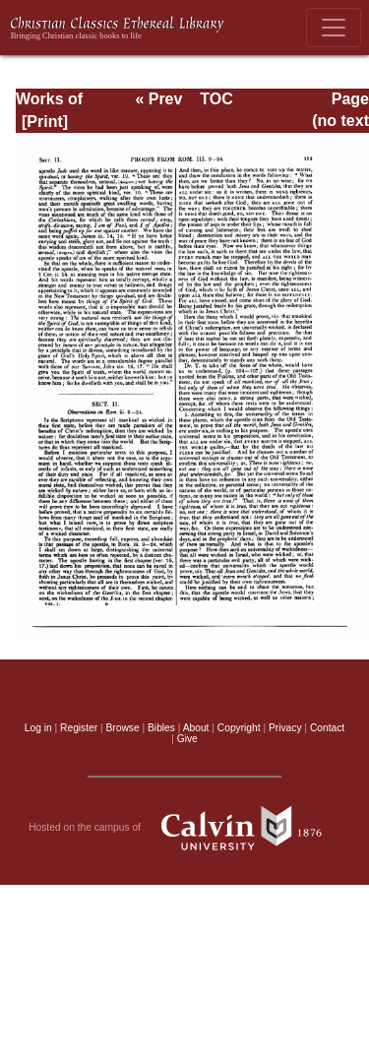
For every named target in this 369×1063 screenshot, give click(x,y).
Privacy (285, 727)
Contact (327, 727)
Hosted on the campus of (184, 827)
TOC (216, 99)
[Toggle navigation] (333, 27)
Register (78, 727)
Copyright (239, 727)
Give (187, 738)
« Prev (158, 99)
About (196, 727)
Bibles (161, 727)
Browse (123, 727)
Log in (38, 727)
